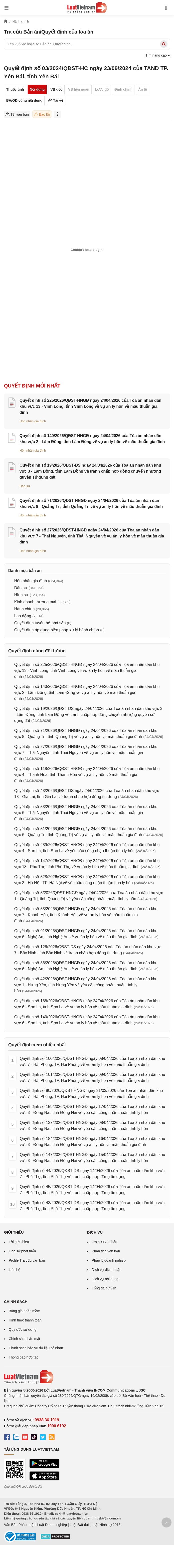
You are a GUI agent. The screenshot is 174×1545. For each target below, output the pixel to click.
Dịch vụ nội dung (105, 1279)
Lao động (22, 616)
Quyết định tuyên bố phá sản (40, 623)
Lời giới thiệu (19, 1242)
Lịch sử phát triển (22, 1251)
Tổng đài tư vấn (104, 1288)
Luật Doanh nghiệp (52, 1525)
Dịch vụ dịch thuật (106, 1270)
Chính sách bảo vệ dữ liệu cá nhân (36, 1348)
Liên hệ (14, 1270)
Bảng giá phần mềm (24, 1311)
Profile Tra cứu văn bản (27, 1260)
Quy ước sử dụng (22, 1329)
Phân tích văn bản (106, 1251)
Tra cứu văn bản (104, 1242)
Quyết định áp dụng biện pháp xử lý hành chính (56, 630)
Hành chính (24, 609)
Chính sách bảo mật (24, 1339)
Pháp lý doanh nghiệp (109, 1260)
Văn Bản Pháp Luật (19, 1525)
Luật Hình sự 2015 (106, 1525)
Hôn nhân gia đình (32, 421)
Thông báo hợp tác (23, 1357)
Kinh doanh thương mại (35, 602)
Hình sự (21, 595)
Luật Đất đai (79, 1525)
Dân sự (24, 486)
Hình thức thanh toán (25, 1320)
